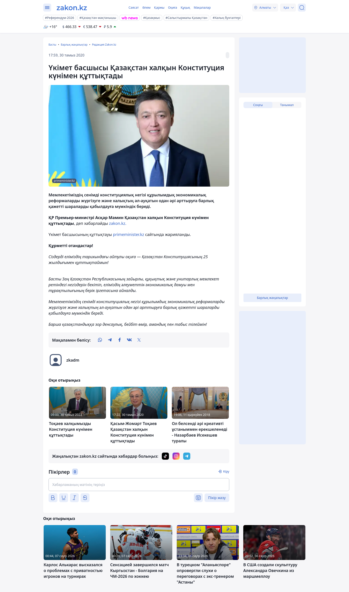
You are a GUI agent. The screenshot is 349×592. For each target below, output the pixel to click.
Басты (52, 44)
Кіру (226, 471)
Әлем (146, 7)
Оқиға (172, 7)
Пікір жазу (217, 497)
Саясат (133, 7)
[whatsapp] (100, 340)
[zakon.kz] (72, 7)
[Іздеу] (302, 8)
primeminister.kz (128, 234)
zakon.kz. (117, 223)
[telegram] (110, 340)
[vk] (129, 340)
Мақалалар (202, 7)
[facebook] (120, 340)
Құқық (185, 7)
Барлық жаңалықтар (74, 44)
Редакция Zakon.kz (104, 44)
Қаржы (159, 7)
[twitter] (139, 340)
